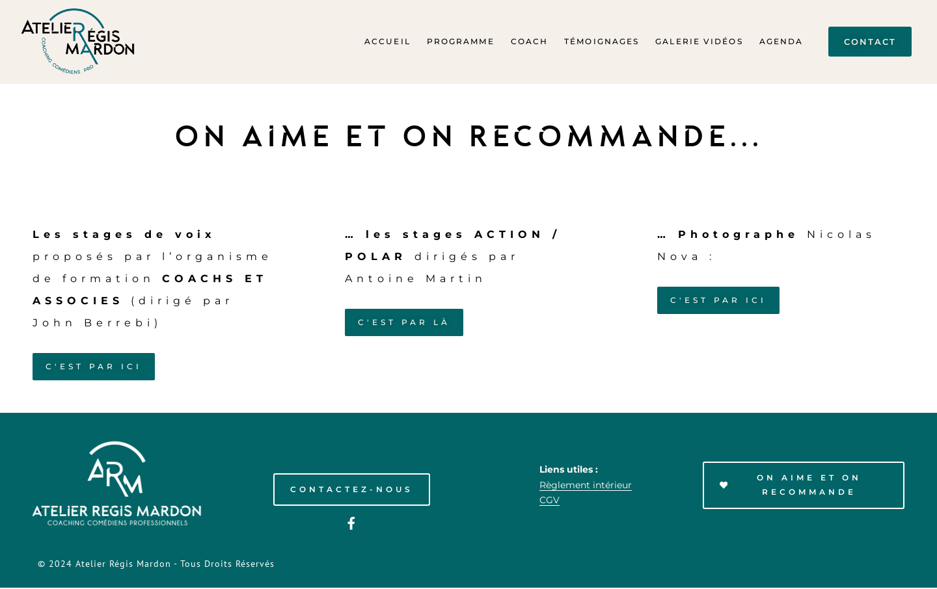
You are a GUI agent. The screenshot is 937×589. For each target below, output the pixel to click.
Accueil (387, 41)
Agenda (781, 41)
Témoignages (601, 41)
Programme (461, 41)
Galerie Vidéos (698, 41)
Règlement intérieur (585, 485)
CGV (549, 501)
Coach (530, 41)
